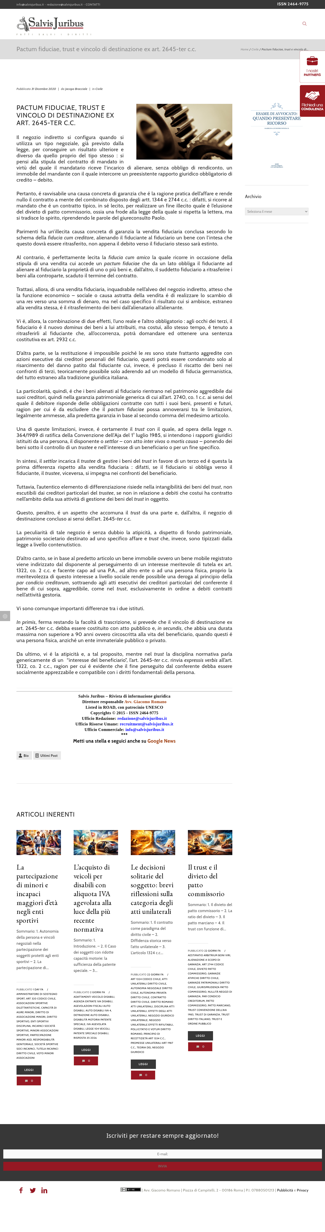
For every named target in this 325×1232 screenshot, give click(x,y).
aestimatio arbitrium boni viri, (209, 955)
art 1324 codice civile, (146, 979)
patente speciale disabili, (91, 1033)
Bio (26, 756)
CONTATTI (93, 4)
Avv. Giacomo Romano (145, 702)
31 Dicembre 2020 (43, 89)
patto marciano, (219, 1005)
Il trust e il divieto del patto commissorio (206, 880)
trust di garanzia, (208, 1014)
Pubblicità (285, 1190)
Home (245, 49)
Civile (255, 49)
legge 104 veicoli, (98, 1028)
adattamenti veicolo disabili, (94, 996)
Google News (162, 741)
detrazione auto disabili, (92, 1015)
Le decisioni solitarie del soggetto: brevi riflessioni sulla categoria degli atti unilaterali (152, 889)
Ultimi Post (49, 756)
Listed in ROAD (101, 707)
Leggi (29, 1070)
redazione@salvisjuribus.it (65, 4)
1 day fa (38, 989)
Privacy (302, 1190)
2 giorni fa (97, 992)
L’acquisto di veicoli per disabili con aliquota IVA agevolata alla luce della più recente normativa (93, 898)
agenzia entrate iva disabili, (93, 1001)
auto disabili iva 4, (99, 1010)
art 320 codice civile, (41, 998)
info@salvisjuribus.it (30, 4)
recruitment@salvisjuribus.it (146, 724)
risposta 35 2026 (85, 1038)
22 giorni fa (155, 974)
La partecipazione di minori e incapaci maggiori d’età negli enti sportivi (37, 893)
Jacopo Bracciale (76, 89)
